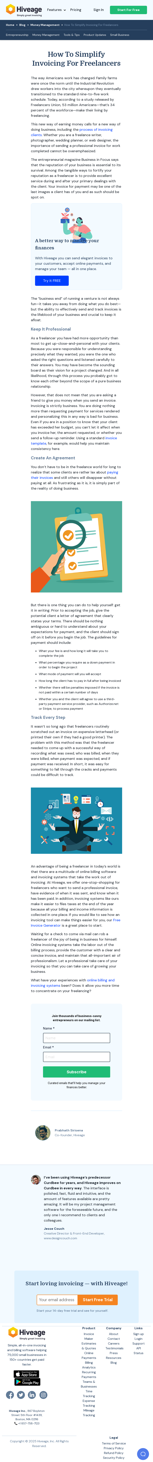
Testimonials (114, 1348)
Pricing (75, 10)
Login (138, 1339)
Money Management (45, 25)
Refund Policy (114, 1453)
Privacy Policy (114, 1448)
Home (10, 25)
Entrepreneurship (17, 35)
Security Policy (114, 1458)
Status (138, 1353)
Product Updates (95, 35)
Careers (114, 1343)
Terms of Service (114, 1443)
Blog (22, 25)
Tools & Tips (72, 35)
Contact (114, 1339)
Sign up (138, 1334)
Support (138, 1343)
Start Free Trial (98, 1300)
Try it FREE (52, 280)
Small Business (119, 35)
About (113, 1334)
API (138, 1348)
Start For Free (128, 10)
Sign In (98, 10)
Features (56, 10)
